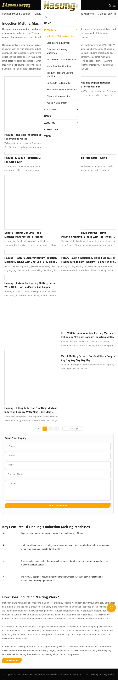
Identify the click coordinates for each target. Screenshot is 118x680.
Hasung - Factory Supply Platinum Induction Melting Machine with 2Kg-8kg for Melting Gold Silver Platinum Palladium (30, 260)
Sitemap (94, 674)
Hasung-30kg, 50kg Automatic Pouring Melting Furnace (84, 160)
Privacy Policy (107, 674)
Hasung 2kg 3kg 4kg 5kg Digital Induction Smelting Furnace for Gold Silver (86, 85)
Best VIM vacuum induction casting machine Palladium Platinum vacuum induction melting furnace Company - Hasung (88, 335)
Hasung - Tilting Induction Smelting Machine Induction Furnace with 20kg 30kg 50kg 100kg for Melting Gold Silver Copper (30, 410)
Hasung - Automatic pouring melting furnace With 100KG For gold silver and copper (31, 285)
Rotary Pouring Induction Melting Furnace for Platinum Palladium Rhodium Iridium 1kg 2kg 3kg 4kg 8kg (88, 260)
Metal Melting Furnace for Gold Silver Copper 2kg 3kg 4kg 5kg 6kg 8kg (88, 358)
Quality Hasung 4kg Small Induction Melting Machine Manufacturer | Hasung (30, 235)
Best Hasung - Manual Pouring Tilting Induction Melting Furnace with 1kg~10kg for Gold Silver (88, 235)
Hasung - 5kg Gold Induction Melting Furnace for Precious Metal (31, 137)
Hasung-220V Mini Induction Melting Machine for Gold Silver (31, 160)
